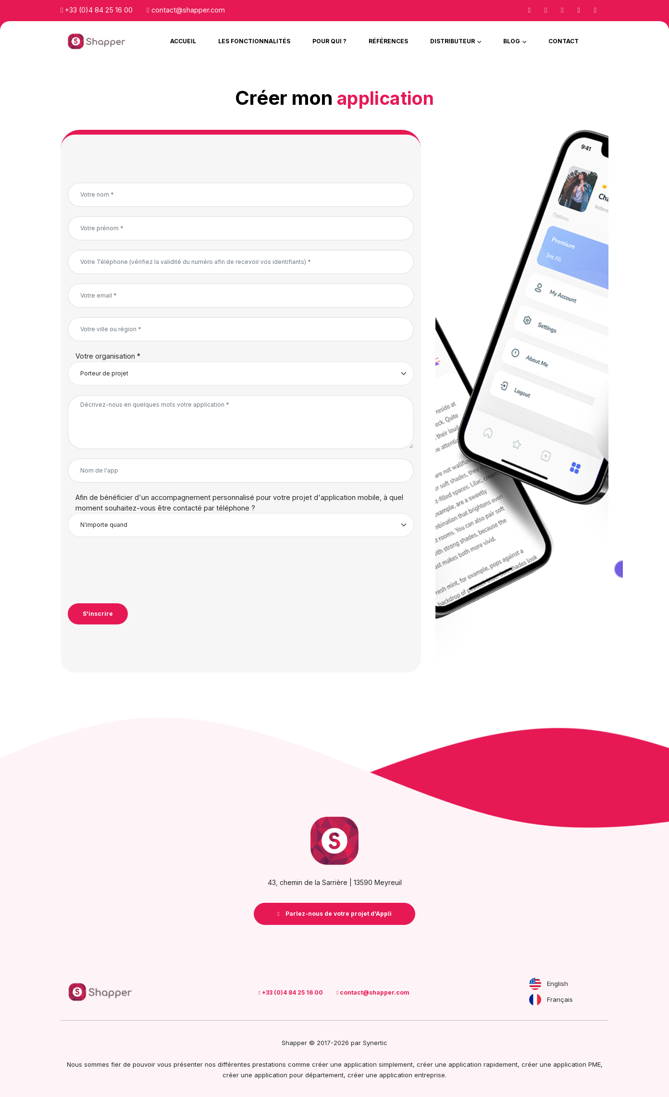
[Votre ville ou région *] (241, 329)
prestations (269, 1064)
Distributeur (453, 41)
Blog (512, 41)
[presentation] (141, 570)
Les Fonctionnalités (254, 41)
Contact (563, 41)
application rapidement (483, 1064)
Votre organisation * (107, 356)
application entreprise (412, 1075)
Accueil (183, 41)
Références (388, 41)
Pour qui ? (329, 41)
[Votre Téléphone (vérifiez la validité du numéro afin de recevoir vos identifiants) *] (241, 262)
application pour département (299, 1075)
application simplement (378, 1064)
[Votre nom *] (241, 195)
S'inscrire (98, 613)
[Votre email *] (241, 296)
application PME (577, 1064)
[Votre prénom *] (241, 228)
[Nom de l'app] (241, 471)
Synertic (375, 1043)
